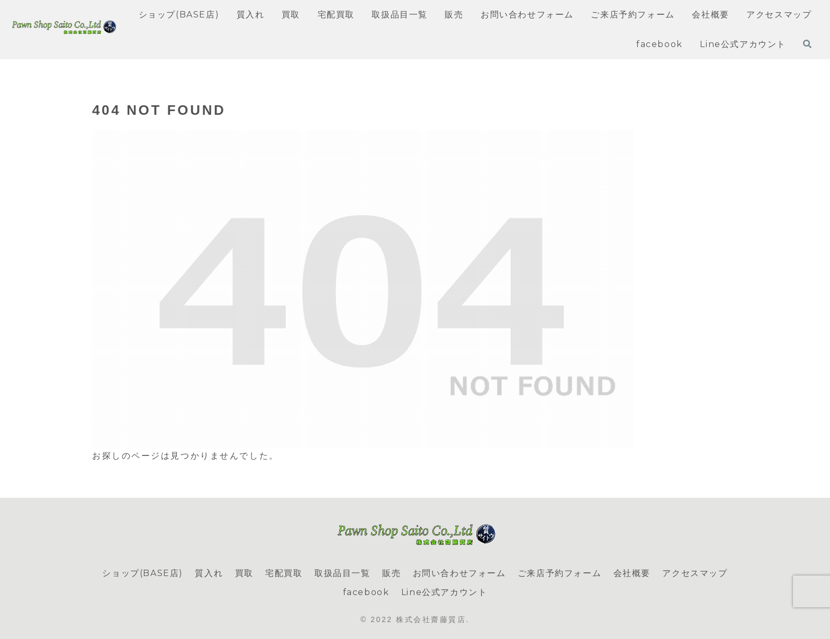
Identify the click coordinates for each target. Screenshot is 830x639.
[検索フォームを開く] (807, 43)
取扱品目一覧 (342, 573)
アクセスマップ (694, 573)
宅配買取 (283, 573)
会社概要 (632, 573)
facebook (366, 592)
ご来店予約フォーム (559, 573)
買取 (244, 573)
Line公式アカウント (444, 592)
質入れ (209, 573)
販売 (391, 573)
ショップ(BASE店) (142, 573)
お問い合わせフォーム (459, 573)
